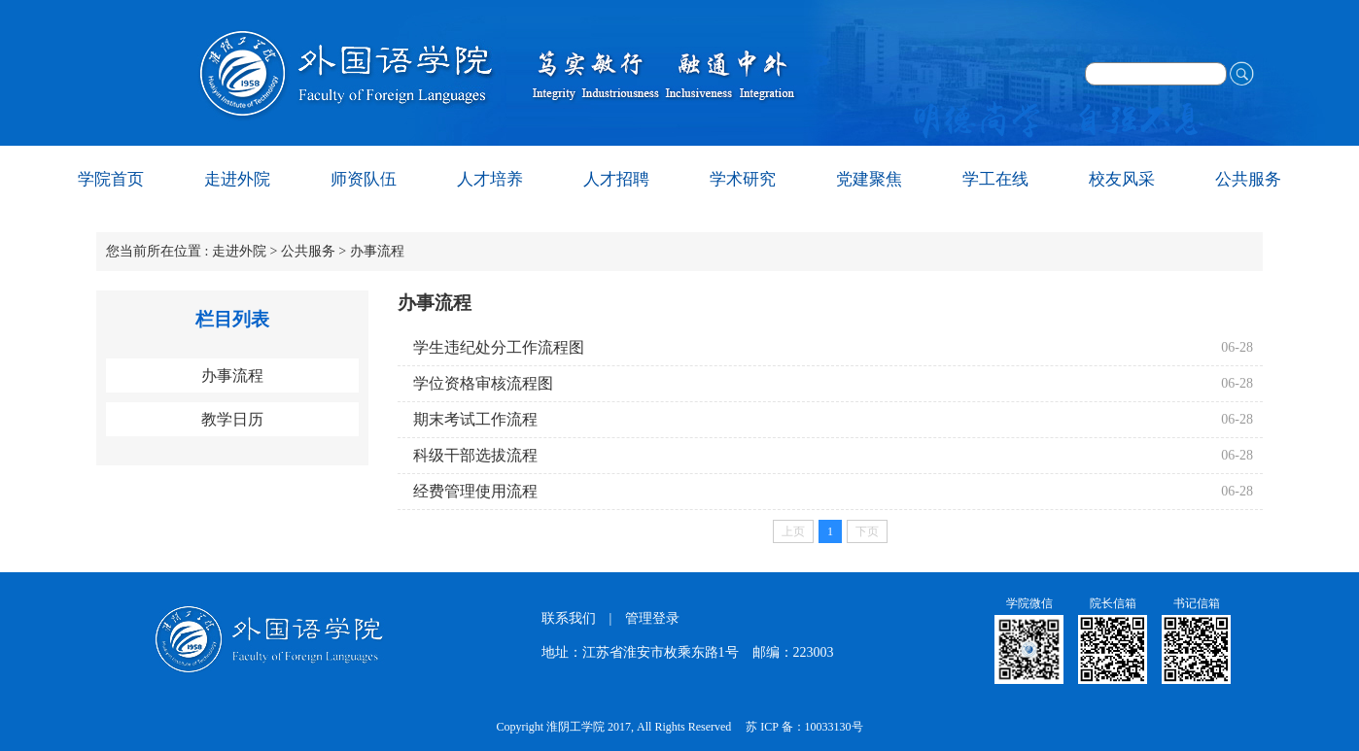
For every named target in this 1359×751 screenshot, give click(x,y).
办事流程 (377, 251)
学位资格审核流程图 (483, 383)
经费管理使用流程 (475, 491)
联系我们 (568, 618)
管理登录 (652, 618)
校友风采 (1122, 179)
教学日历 (232, 419)
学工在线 (995, 179)
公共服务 (1248, 179)
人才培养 (490, 179)
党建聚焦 (869, 179)
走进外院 (237, 179)
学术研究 (743, 179)
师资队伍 (364, 179)
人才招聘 (616, 179)
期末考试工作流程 (475, 419)
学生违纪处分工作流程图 (498, 347)
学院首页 (111, 179)
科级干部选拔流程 (475, 455)
